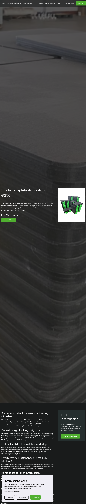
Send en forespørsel (70, 436)
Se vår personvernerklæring (12, 491)
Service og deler (55, 3)
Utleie (47, 3)
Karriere (71, 3)
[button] (14, 3)
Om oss (64, 3)
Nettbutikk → (8, 220)
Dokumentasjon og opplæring (33, 3)
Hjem (3, 3)
